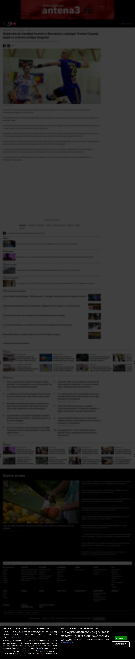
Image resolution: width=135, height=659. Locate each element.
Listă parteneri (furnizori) (67, 642)
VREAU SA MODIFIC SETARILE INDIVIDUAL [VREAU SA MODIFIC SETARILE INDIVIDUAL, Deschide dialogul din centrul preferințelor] (120, 644)
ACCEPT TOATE (121, 638)
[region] (67, 642)
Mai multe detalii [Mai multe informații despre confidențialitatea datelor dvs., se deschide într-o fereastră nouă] (16, 637)
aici (40, 648)
